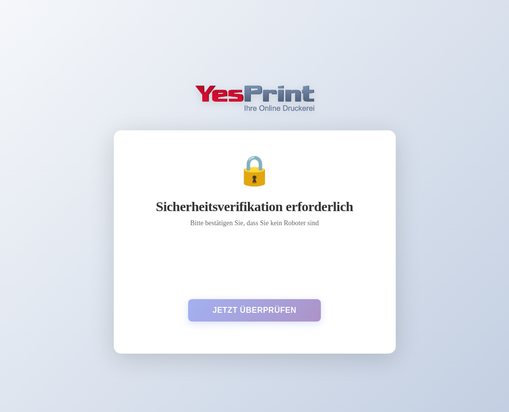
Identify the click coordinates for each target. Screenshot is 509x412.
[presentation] (254, 263)
